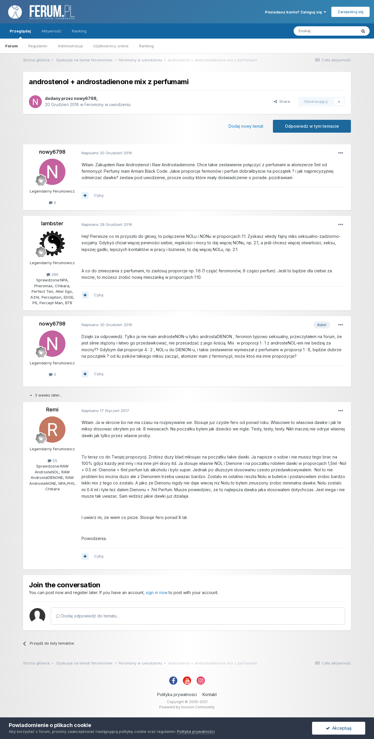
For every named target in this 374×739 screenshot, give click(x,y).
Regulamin (37, 46)
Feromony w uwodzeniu (107, 104)
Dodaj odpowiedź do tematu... (87, 615)
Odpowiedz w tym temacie (312, 126)
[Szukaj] (325, 31)
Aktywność (51, 31)
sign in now (156, 592)
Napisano (107, 152)
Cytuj (98, 195)
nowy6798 (85, 98)
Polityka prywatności (177, 694)
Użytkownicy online (111, 46)
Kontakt (209, 694)
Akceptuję (339, 728)
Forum (11, 46)
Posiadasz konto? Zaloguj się (295, 12)
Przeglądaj (20, 34)
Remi (52, 409)
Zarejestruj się (350, 11)
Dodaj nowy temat (245, 126)
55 (52, 460)
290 (52, 274)
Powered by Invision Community (187, 707)
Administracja (70, 46)
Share (282, 101)
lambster (52, 223)
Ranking (146, 46)
